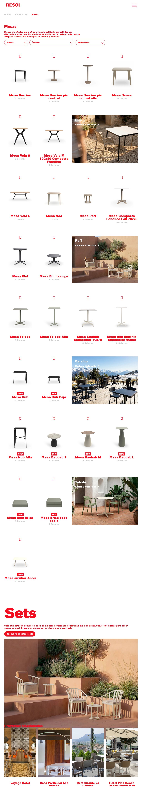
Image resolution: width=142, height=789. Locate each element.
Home (7, 14)
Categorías (21, 14)
